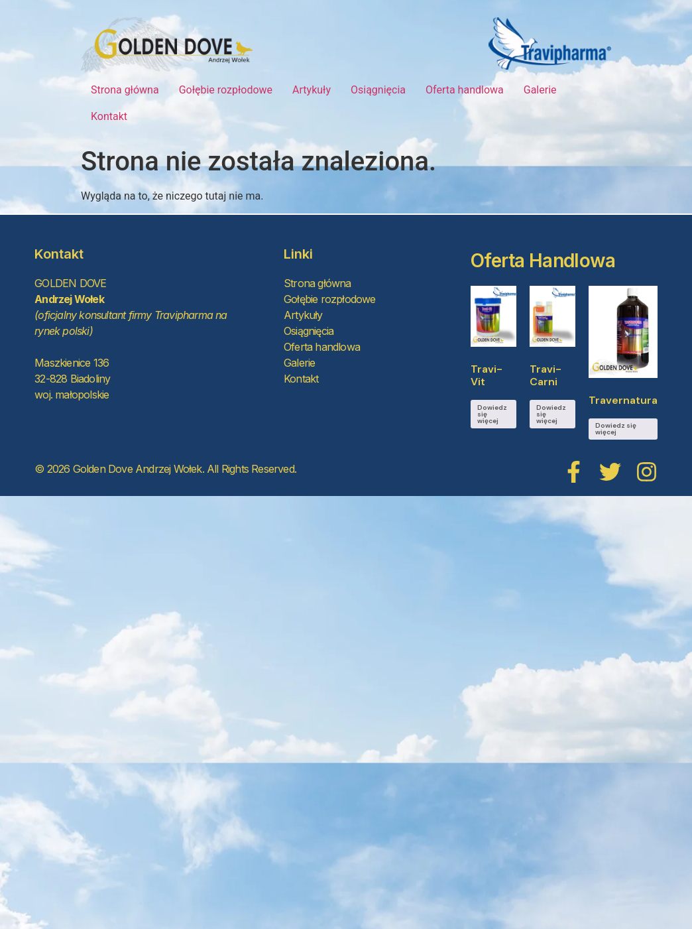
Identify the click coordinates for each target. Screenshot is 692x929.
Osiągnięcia (378, 90)
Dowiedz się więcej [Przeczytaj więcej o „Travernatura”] (615, 428)
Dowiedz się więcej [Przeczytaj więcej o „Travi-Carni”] (551, 414)
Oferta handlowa (465, 90)
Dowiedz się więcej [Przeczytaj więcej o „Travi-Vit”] (492, 414)
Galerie (540, 90)
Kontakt (109, 116)
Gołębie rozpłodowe (225, 90)
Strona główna (125, 90)
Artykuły (311, 90)
